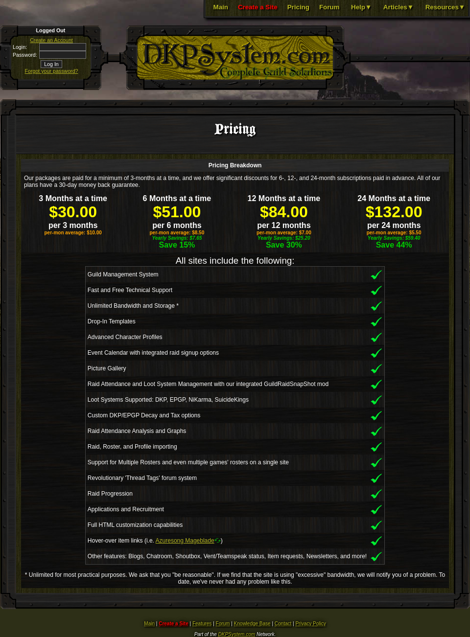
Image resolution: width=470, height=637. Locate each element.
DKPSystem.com (237, 634)
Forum (329, 7)
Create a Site (258, 7)
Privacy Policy (310, 623)
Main (220, 7)
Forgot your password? (51, 71)
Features (202, 623)
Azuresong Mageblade (185, 540)
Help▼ (361, 7)
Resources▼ (445, 7)
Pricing (298, 7)
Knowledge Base (252, 623)
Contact (283, 623)
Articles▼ (398, 7)
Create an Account (51, 40)
